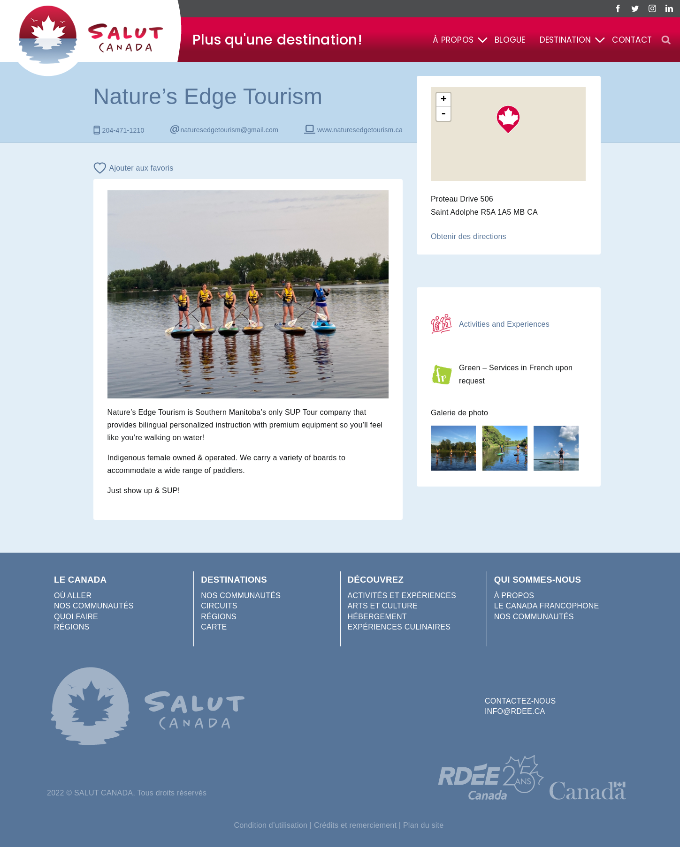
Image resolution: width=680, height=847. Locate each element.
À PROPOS (514, 596)
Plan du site (423, 825)
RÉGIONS (71, 627)
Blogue (510, 39)
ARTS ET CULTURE (383, 606)
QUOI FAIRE (76, 617)
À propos (453, 39)
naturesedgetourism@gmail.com (229, 130)
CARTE (214, 627)
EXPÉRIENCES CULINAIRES (399, 627)
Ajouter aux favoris (141, 168)
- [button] (443, 114)
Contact (632, 39)
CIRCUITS (219, 606)
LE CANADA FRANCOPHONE (546, 606)
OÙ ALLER (73, 596)
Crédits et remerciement (355, 825)
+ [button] (444, 100)
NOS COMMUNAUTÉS (94, 606)
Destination (565, 39)
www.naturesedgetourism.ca (360, 130)
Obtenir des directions (468, 236)
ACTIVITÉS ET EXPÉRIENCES (402, 596)
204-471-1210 (123, 130)
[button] (666, 40)
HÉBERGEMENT (377, 617)
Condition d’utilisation (270, 825)
